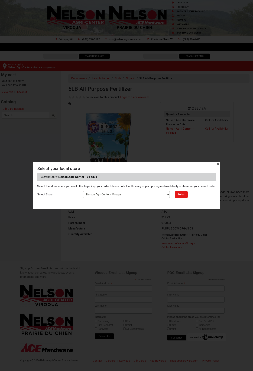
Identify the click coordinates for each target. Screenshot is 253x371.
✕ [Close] (218, 163)
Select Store (45, 194)
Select (181, 194)
